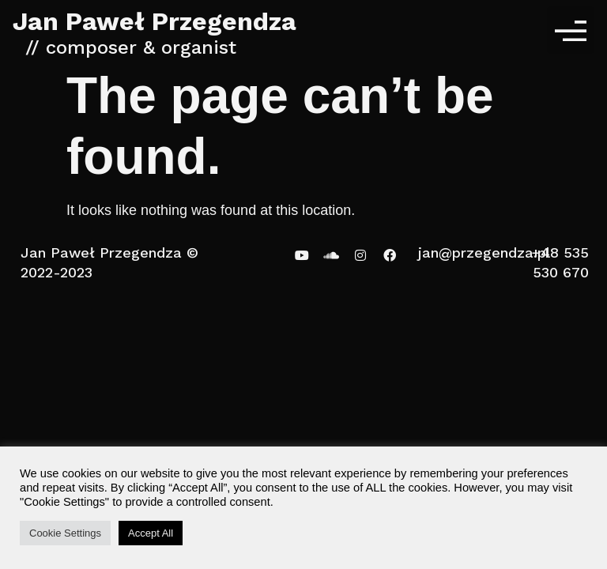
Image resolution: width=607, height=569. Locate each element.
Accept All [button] (150, 533)
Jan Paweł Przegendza (154, 21)
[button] (570, 30)
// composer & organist (130, 47)
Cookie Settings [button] (65, 533)
